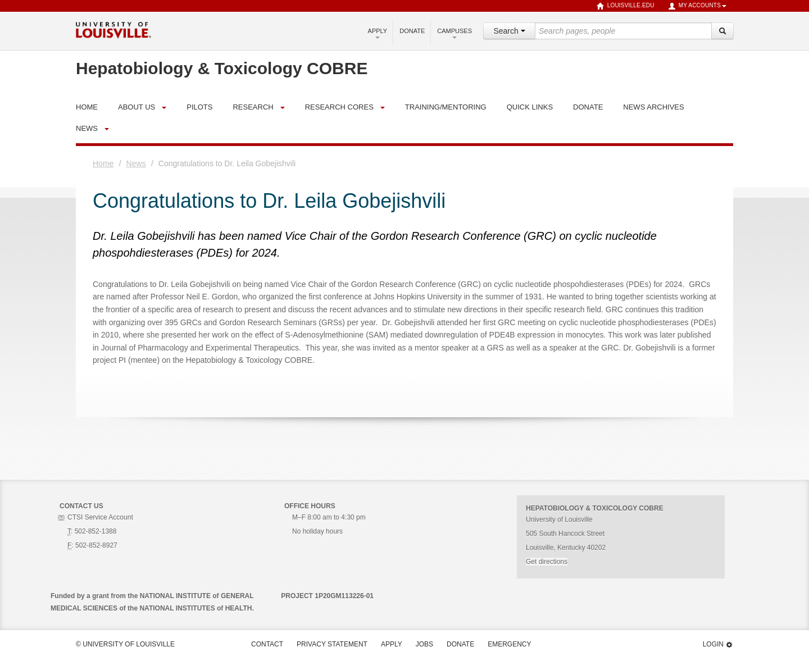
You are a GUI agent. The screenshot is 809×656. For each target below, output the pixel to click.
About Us (136, 107)
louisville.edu (626, 6)
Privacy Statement (332, 644)
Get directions (546, 562)
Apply (378, 33)
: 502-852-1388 (91, 531)
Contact (267, 644)
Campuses (454, 33)
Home (103, 163)
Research (253, 107)
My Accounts (697, 6)
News (87, 128)
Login (718, 644)
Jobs (424, 644)
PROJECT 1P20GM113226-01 (327, 596)
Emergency (509, 644)
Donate (412, 31)
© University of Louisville (125, 644)
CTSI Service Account (100, 517)
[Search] (722, 30)
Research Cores (339, 107)
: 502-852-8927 (92, 545)
